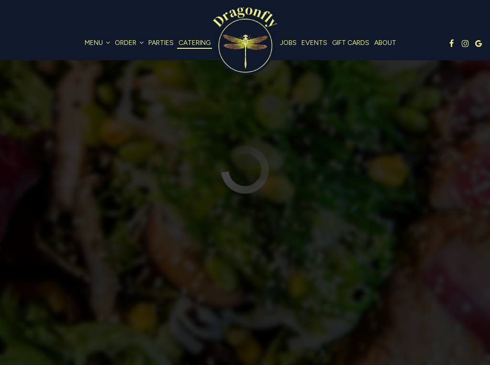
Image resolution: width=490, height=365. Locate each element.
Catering (194, 43)
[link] (245, 42)
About (385, 43)
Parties (161, 43)
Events (314, 43)
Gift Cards (350, 43)
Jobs (288, 43)
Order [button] (129, 43)
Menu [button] (97, 43)
